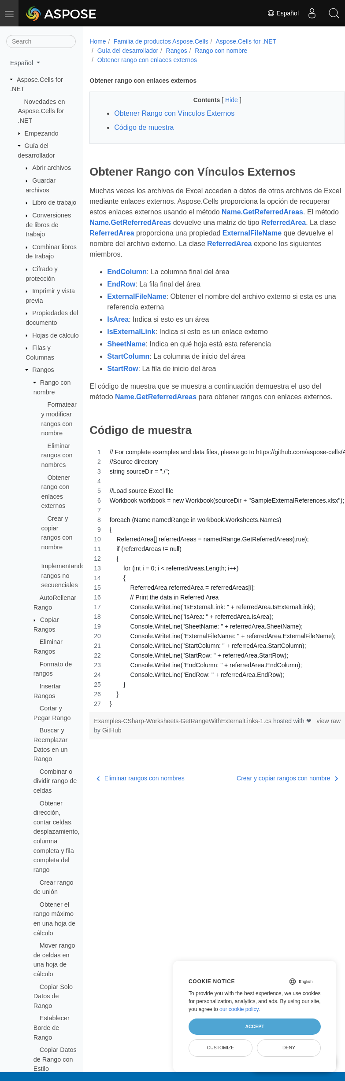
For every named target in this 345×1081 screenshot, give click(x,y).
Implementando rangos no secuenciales (63, 575)
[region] (208, 588)
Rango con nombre (221, 50)
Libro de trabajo (54, 202)
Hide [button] (223, 99)
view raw (310, 731)
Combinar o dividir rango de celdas (55, 781)
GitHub (131, 740)
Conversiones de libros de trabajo (48, 225)
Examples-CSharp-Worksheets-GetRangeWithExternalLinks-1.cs (183, 731)
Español (283, 13)
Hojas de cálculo (55, 335)
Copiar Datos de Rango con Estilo (55, 1059)
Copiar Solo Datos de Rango (53, 996)
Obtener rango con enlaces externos (147, 59)
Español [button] (22, 62)
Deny (288, 1047)
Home (97, 41)
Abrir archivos (51, 167)
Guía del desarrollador (128, 50)
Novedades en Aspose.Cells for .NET (41, 111)
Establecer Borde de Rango (51, 1028)
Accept (254, 1026)
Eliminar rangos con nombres (56, 455)
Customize (220, 1047)
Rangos (43, 369)
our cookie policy (239, 1009)
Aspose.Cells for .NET (245, 41)
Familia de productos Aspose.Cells (161, 41)
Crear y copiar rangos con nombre (269, 788)
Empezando (42, 133)
